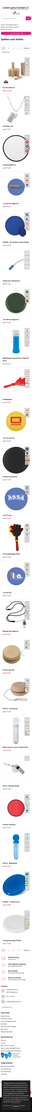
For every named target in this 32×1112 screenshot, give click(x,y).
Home (2, 25)
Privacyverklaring (6, 1071)
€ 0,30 (7, 206)
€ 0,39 (7, 595)
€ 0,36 (7, 518)
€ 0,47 (7, 711)
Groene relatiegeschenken (8, 1021)
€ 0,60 (7, 905)
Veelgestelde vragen (7, 1032)
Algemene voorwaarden (8, 1066)
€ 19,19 (7, 90)
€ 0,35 (7, 441)
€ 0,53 (7, 789)
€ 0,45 (7, 480)
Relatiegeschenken (11, 25)
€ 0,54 (7, 827)
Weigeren (23, 1105)
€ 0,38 (7, 557)
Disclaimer (4, 1074)
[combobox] (13, 18)
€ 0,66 (7, 943)
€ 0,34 (7, 402)
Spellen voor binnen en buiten (9, 27)
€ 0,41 (7, 634)
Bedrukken (4, 1024)
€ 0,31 (7, 284)
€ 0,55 (7, 866)
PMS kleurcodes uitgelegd (8, 1026)
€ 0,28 (7, 168)
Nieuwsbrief (4, 1029)
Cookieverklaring (6, 1069)
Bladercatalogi (5, 1016)
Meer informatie (6, 1105)
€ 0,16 (7, 129)
